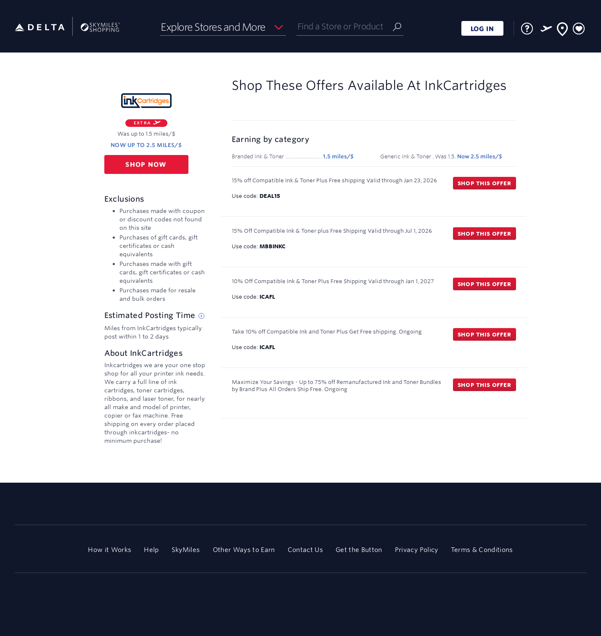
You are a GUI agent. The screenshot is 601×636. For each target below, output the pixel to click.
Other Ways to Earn (244, 550)
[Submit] (397, 26)
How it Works (109, 550)
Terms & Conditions (482, 550)
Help (151, 550)
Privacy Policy (416, 550)
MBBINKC (272, 246)
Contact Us (305, 550)
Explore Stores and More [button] (213, 27)
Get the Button (359, 550)
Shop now (146, 164)
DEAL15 (269, 195)
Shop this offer (484, 183)
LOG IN (482, 29)
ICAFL (267, 296)
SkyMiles (186, 550)
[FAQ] (527, 28)
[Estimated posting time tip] (201, 316)
